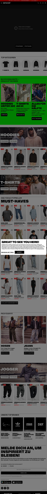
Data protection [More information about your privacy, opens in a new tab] (40, 248)
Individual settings (7, 252)
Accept (19, 252)
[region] (23, 247)
